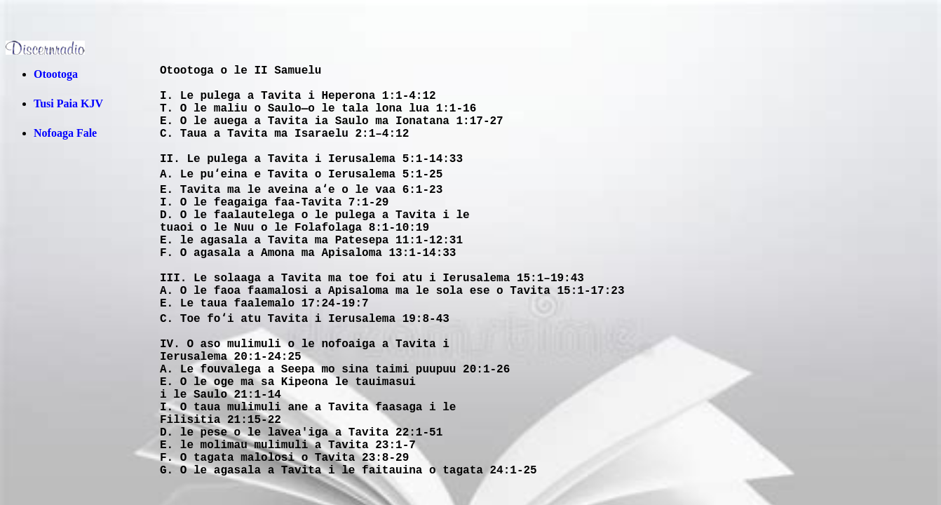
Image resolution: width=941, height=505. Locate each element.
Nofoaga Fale (65, 133)
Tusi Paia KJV (68, 103)
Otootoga (56, 74)
